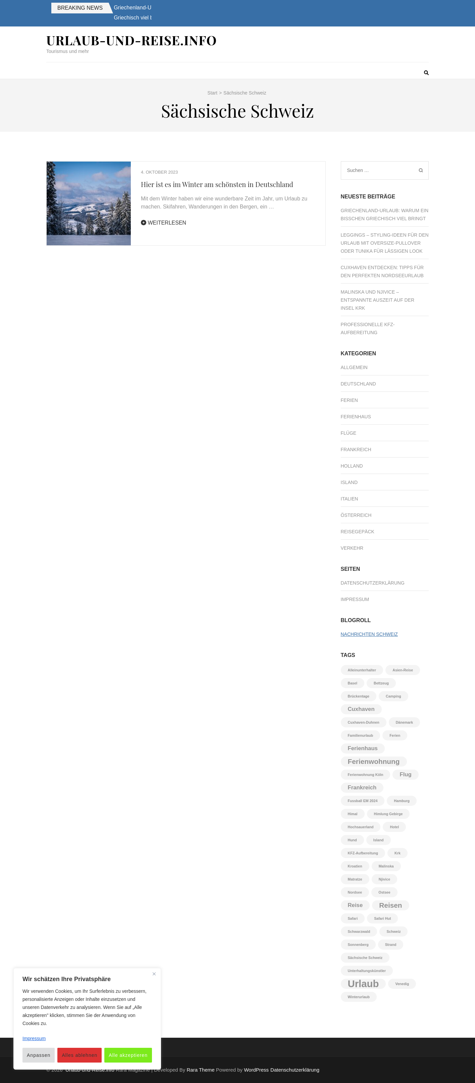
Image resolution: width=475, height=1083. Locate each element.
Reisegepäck (357, 531)
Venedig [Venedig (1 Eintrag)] (402, 984)
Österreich (356, 515)
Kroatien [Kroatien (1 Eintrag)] (355, 866)
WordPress (256, 1070)
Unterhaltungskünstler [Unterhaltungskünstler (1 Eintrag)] (367, 971)
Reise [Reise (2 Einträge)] (355, 905)
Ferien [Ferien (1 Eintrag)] (394, 735)
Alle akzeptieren (128, 1055)
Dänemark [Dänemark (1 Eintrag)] (404, 722)
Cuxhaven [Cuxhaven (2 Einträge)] (361, 709)
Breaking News (80, 8)
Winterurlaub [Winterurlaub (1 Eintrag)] (359, 997)
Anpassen (38, 1055)
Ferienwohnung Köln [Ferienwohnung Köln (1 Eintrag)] (365, 775)
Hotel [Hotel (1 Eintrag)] (394, 827)
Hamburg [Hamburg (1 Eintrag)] (402, 801)
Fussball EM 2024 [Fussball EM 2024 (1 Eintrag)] (363, 801)
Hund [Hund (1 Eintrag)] (352, 840)
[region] (87, 1019)
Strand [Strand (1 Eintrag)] (391, 945)
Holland (352, 466)
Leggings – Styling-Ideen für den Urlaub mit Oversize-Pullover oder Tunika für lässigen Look (385, 243)
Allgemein (354, 367)
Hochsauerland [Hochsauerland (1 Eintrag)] (361, 827)
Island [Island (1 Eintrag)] (378, 840)
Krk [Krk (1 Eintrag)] (397, 853)
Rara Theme (201, 1070)
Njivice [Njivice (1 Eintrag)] (384, 879)
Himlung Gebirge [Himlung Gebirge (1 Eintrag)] (388, 814)
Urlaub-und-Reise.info (131, 40)
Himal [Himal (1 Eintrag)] (353, 814)
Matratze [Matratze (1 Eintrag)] (355, 879)
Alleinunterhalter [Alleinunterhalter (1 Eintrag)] (362, 670)
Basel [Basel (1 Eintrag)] (352, 683)
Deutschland (358, 383)
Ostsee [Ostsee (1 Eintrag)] (384, 892)
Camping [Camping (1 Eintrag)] (393, 696)
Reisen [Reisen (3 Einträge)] (390, 905)
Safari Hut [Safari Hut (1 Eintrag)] (382, 918)
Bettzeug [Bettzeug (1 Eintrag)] (381, 683)
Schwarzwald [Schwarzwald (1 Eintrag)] (359, 931)
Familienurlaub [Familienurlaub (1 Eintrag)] (360, 735)
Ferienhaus (356, 416)
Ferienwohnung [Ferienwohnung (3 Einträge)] (374, 761)
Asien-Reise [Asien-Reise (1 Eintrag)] (402, 670)
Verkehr (352, 548)
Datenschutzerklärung (373, 583)
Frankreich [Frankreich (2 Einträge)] (362, 787)
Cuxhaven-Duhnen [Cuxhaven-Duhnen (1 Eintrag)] (363, 722)
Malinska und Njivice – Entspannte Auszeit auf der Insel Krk (378, 300)
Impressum (355, 599)
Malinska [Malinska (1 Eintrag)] (386, 866)
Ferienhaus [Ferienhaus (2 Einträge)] (363, 748)
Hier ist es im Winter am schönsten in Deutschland (217, 184)
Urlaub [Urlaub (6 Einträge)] (363, 984)
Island (349, 482)
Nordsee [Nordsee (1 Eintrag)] (355, 892)
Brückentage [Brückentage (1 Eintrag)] (359, 696)
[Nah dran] (154, 974)
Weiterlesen (163, 223)
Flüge (349, 433)
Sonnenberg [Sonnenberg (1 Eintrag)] (358, 945)
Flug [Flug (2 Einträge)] (405, 774)
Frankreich (356, 449)
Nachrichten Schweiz (369, 634)
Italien (349, 498)
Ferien (349, 400)
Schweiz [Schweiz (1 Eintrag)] (393, 931)
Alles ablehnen (79, 1055)
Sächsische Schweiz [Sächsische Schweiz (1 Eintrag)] (365, 958)
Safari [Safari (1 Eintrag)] (353, 918)
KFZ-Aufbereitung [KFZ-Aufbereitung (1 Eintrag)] (363, 853)
